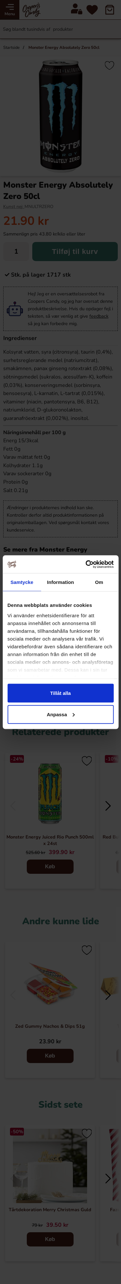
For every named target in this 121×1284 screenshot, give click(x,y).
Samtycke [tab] (21, 582)
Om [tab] (99, 582)
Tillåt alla (60, 693)
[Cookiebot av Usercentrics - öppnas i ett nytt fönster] (86, 564)
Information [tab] (60, 582)
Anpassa (61, 714)
